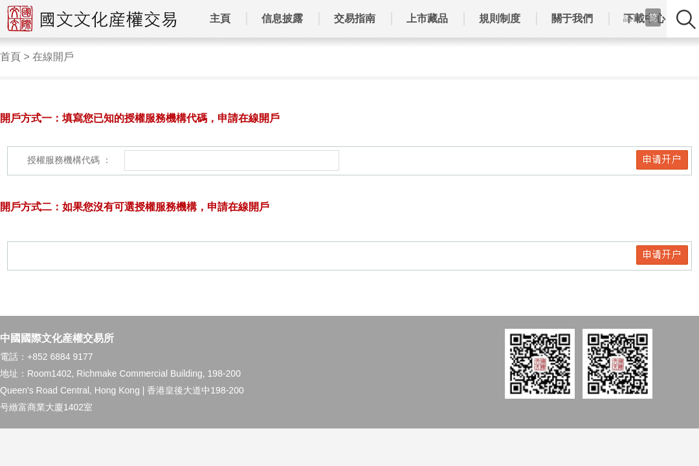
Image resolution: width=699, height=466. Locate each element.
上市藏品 (427, 18)
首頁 (10, 56)
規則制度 (499, 18)
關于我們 (572, 18)
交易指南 (354, 18)
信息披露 (282, 18)
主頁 (220, 18)
